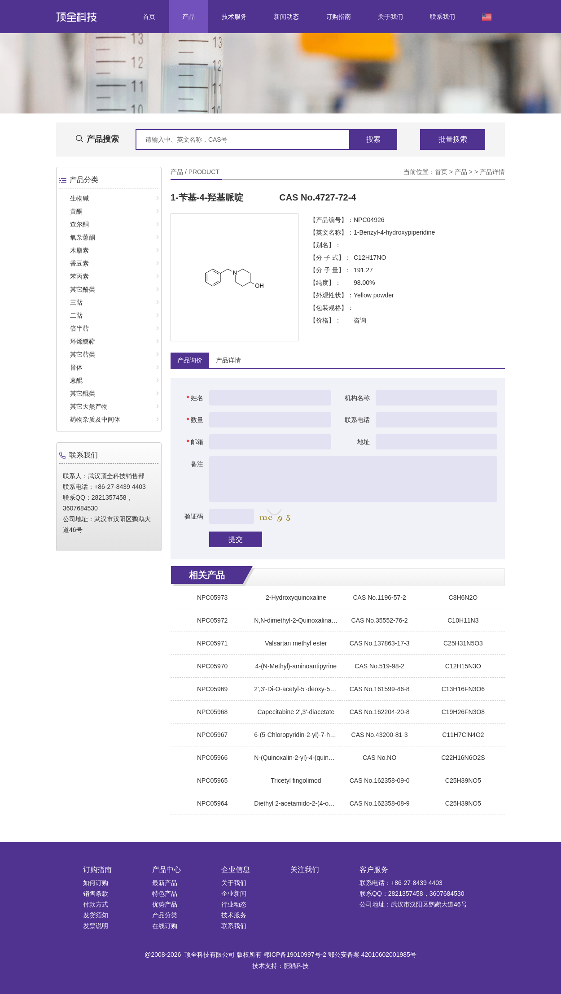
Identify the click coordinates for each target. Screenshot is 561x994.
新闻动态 (286, 16)
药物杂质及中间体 (95, 419)
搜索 (373, 139)
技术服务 (234, 16)
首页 (149, 16)
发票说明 (95, 925)
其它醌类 (82, 393)
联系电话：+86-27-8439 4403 (401, 882)
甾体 (76, 367)
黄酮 (76, 211)
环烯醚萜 (82, 341)
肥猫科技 (296, 965)
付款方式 (95, 904)
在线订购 (164, 925)
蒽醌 (76, 380)
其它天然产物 (89, 406)
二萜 (76, 315)
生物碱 (79, 198)
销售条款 (95, 893)
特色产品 (164, 893)
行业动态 (233, 904)
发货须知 (95, 915)
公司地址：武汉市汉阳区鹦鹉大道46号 (413, 904)
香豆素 (79, 263)
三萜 (76, 302)
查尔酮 (79, 224)
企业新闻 (233, 893)
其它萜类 (82, 354)
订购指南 (338, 16)
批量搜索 (452, 139)
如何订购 (95, 882)
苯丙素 (79, 276)
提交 (235, 539)
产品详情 (492, 171)
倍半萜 (79, 328)
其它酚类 (82, 289)
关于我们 (390, 16)
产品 (188, 16)
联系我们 (442, 16)
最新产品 (164, 882)
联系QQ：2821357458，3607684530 (412, 893)
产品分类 (164, 915)
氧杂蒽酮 (82, 237)
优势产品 (164, 904)
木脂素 (79, 250)
